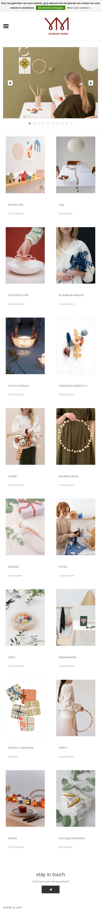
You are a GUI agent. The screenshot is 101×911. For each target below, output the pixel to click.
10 (71, 123)
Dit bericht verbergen (50, 7)
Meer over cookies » (79, 7)
